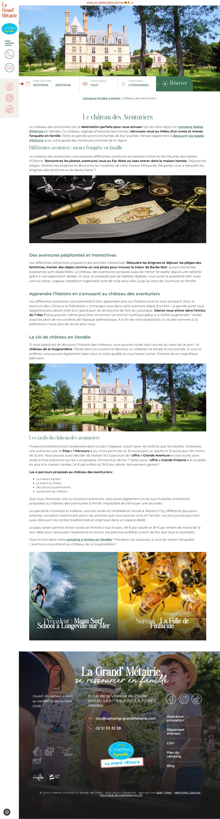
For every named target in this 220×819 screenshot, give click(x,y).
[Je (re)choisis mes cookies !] (6, 812)
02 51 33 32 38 (108, 728)
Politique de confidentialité (121, 795)
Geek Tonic (164, 793)
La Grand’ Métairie (9, 11)
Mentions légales (188, 793)
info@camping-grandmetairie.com (126, 718)
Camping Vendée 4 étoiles (101, 98)
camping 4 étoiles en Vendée (89, 539)
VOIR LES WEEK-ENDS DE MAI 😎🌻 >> (110, 2)
